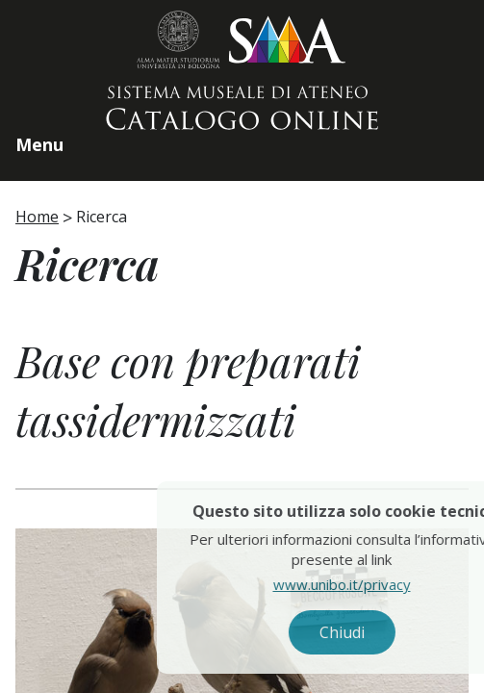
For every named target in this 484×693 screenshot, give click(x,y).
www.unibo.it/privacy (357, 584)
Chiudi (357, 632)
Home (37, 216)
